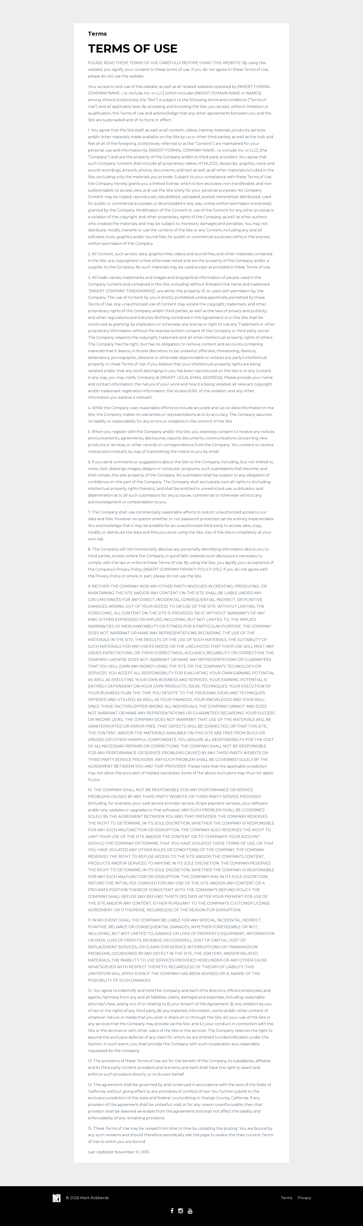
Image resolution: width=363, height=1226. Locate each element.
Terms (286, 1198)
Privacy (304, 1198)
